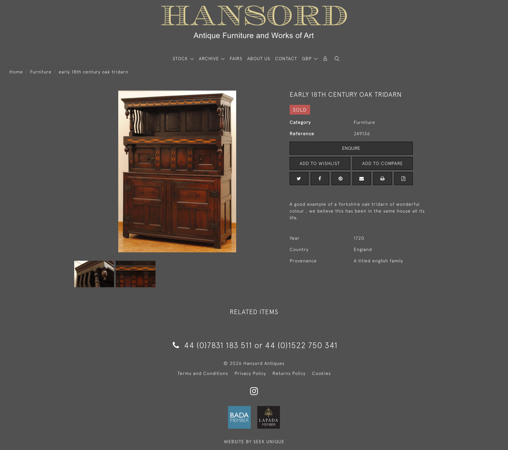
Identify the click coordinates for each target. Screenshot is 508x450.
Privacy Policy (250, 373)
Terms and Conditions (203, 373)
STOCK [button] (181, 58)
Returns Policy (289, 373)
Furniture (41, 71)
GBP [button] (307, 58)
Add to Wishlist (320, 163)
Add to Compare (382, 163)
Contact (286, 58)
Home (16, 71)
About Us (258, 58)
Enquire (351, 148)
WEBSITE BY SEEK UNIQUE (254, 441)
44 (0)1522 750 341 (301, 345)
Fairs (236, 58)
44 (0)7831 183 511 (212, 345)
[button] (337, 58)
